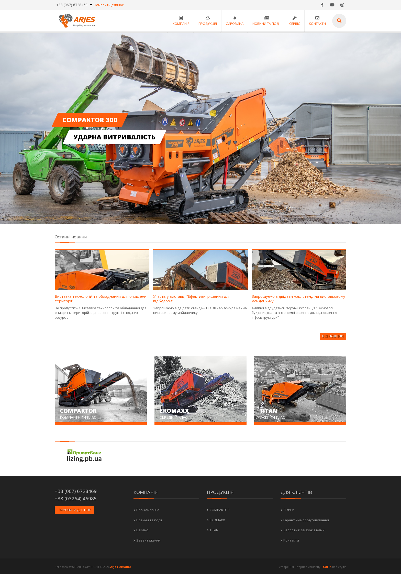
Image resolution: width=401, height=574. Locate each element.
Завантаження (148, 539)
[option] (200, 128)
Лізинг (288, 508)
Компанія (180, 21)
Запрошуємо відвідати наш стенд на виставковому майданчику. (298, 298)
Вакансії (142, 529)
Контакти (316, 21)
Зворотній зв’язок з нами (304, 529)
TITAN (214, 529)
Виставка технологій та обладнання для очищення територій (102, 298)
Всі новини (333, 336)
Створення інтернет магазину (299, 566)
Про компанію (147, 508)
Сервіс (294, 21)
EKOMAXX (217, 518)
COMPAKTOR (220, 508)
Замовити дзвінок (109, 5)
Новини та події (266, 21)
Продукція (207, 21)
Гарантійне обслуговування (306, 518)
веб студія (339, 566)
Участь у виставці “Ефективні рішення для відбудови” (191, 298)
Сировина (234, 21)
